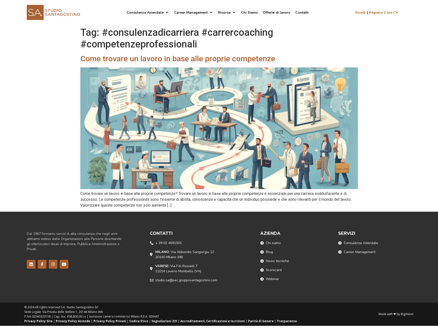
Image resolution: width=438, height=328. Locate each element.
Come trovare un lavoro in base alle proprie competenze (177, 58)
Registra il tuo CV (383, 12)
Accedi (360, 12)
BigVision (407, 314)
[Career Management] (194, 12)
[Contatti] (302, 12)
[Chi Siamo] (249, 12)
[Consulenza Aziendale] (147, 12)
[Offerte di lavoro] (276, 12)
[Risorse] (227, 12)
